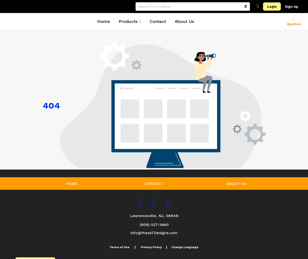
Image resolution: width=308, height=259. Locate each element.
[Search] (246, 6)
